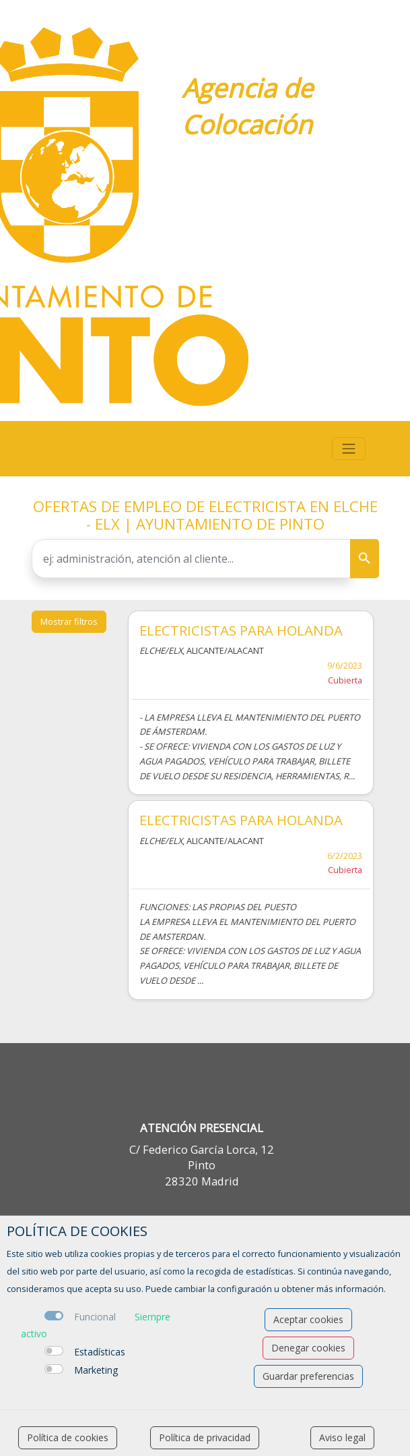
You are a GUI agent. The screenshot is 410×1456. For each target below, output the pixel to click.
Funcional (95, 1316)
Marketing (96, 1370)
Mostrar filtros (69, 621)
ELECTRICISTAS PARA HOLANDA (241, 630)
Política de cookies (67, 1437)
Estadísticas (99, 1351)
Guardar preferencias (308, 1376)
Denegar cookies (308, 1347)
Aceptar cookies (308, 1319)
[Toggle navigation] (349, 448)
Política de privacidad (204, 1437)
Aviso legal (342, 1437)
